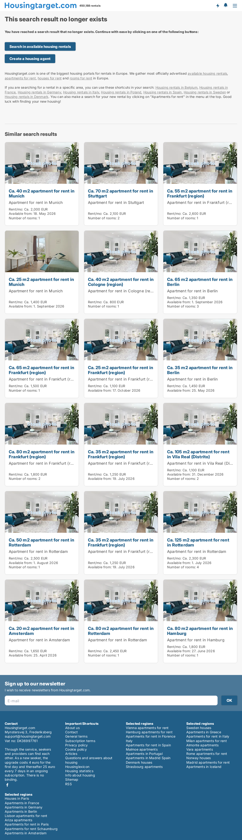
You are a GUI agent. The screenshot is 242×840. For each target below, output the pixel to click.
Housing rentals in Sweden (205, 92)
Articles (71, 754)
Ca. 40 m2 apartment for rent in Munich (41, 193)
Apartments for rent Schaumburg (31, 829)
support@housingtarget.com (27, 736)
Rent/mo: (16, 209)
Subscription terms (80, 741)
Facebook (7, 785)
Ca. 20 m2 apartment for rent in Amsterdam (41, 631)
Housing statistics (79, 771)
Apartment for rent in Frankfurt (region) (204, 202)
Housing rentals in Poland (121, 92)
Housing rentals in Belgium (176, 87)
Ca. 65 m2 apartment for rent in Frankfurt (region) (41, 370)
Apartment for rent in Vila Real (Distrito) (204, 463)
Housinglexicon (77, 767)
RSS (68, 784)
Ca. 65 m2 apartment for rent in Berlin (200, 282)
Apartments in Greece (203, 732)
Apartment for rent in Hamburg (195, 640)
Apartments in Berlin (21, 811)
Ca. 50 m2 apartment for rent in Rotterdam (41, 542)
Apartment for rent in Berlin (192, 291)
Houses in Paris (17, 798)
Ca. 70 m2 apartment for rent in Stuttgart (120, 193)
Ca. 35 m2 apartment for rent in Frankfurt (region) (120, 454)
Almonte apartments (202, 745)
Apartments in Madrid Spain (148, 758)
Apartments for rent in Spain (148, 745)
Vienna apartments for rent (147, 728)
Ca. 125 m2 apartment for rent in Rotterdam (198, 542)
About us (72, 728)
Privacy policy (76, 745)
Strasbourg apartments (144, 767)
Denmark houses (139, 762)
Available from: (20, 213)
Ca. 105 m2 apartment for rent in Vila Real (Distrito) (198, 454)
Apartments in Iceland (203, 767)
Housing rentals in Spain (162, 92)
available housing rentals (207, 73)
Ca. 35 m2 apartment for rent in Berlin (200, 370)
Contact (71, 732)
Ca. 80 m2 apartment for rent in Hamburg (200, 631)
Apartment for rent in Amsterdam (39, 640)
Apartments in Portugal (144, 754)
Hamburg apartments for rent (149, 732)
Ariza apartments (18, 820)
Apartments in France (22, 803)
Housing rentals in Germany (39, 92)
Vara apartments (199, 749)
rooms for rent (81, 78)
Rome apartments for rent (206, 754)
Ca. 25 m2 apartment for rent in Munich (41, 282)
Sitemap (71, 779)
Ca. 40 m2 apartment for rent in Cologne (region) (121, 282)
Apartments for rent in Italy (207, 736)
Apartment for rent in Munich (36, 202)
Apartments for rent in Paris (27, 824)
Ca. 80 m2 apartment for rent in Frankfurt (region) (41, 454)
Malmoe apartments (142, 749)
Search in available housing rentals (40, 46)
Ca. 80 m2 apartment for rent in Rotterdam (121, 631)
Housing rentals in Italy (81, 92)
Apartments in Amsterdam (26, 833)
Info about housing (80, 775)
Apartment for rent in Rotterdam (38, 551)
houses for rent (50, 78)
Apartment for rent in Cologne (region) (124, 291)
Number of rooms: (23, 218)
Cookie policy (76, 749)
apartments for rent (20, 78)
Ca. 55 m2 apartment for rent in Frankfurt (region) (199, 193)
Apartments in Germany (23, 807)
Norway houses (198, 758)
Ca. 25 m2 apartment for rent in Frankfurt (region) (120, 370)
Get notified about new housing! (217, 5)
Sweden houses (198, 728)
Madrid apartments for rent (208, 762)
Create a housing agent (29, 58)
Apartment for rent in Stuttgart (116, 202)
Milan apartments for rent (206, 741)
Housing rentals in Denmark (26, 97)
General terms (76, 736)
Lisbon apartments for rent (26, 816)
